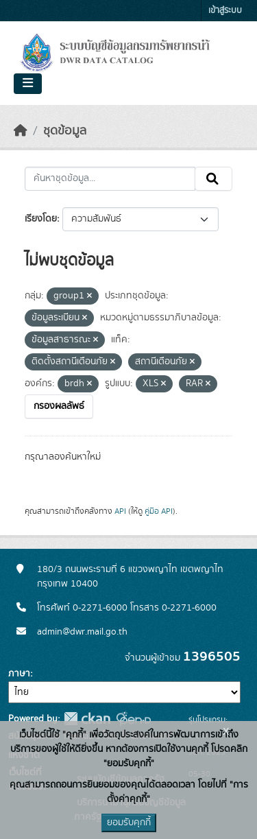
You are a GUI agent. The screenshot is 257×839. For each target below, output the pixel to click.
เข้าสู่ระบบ (225, 10)
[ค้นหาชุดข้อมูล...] (110, 179)
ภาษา (19, 674)
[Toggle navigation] (28, 83)
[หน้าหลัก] (20, 131)
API (120, 511)
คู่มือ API (159, 511)
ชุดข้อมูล (64, 131)
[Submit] (213, 179)
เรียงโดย (41, 219)
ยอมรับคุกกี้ (129, 822)
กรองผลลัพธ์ (59, 406)
